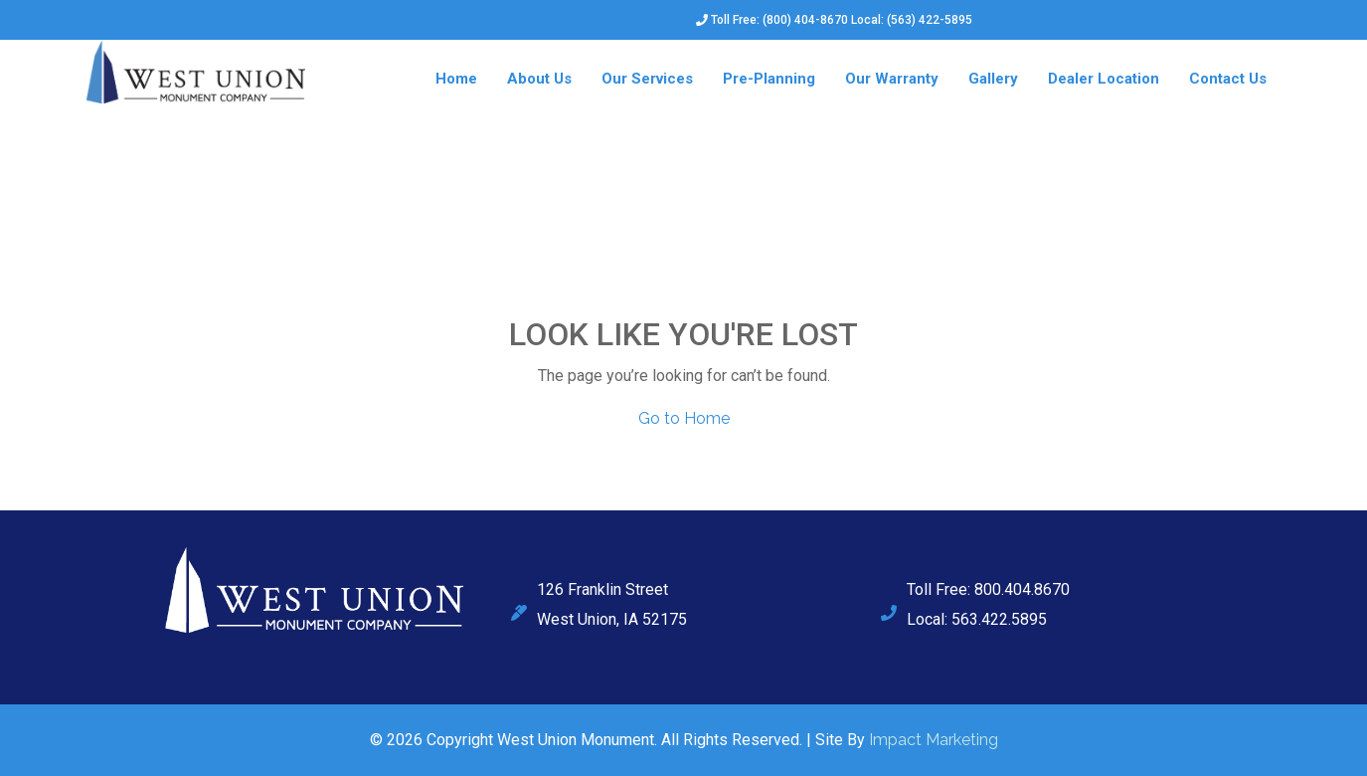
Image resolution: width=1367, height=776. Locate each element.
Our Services (647, 79)
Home (456, 79)
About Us (539, 79)
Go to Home (684, 418)
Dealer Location (1103, 79)
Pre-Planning (769, 79)
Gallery (993, 79)
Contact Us (1228, 79)
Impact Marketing (933, 739)
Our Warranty (892, 79)
